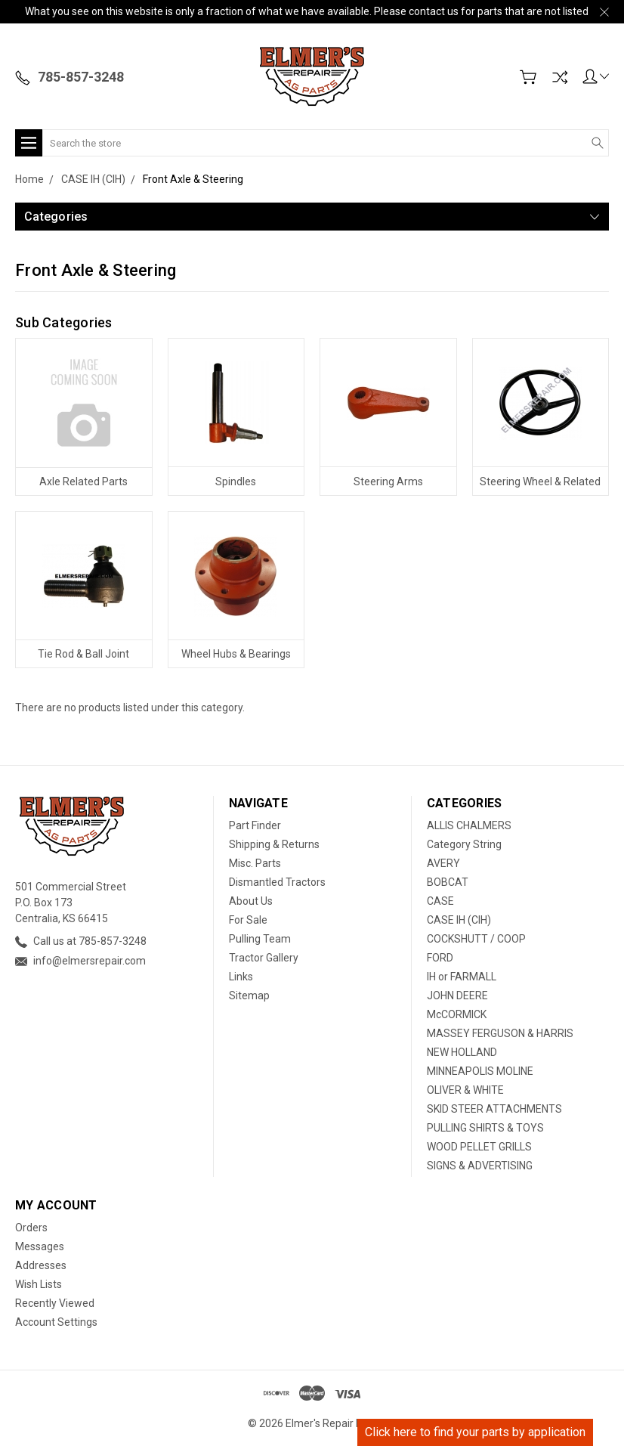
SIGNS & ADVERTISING (480, 1166)
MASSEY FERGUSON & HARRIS (500, 1033)
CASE (440, 901)
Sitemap (249, 995)
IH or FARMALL (461, 977)
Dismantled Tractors (277, 882)
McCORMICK (457, 1014)
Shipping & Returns (274, 844)
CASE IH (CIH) (459, 920)
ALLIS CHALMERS (469, 825)
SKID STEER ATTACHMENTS (494, 1109)
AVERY (443, 863)
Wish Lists (38, 1284)
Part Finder (255, 825)
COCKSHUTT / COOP (476, 939)
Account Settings (56, 1322)
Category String (464, 844)
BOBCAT (447, 882)
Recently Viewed (54, 1303)
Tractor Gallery (263, 958)
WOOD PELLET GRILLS (479, 1147)
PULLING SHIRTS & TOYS (485, 1128)
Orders (31, 1228)
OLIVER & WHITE (465, 1090)
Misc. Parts (255, 863)
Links (241, 977)
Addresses (40, 1265)
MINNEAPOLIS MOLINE (480, 1071)
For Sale (248, 920)
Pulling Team (260, 939)
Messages (39, 1246)
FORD (440, 958)
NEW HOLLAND (462, 1052)
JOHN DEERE (457, 995)
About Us (251, 901)
